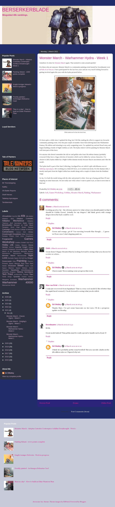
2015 (7, 360)
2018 (7, 350)
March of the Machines (11, 251)
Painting (87, 193)
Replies (51, 223)
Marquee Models (27, 251)
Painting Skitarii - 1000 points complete (21, 73)
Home (75, 403)
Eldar (23, 234)
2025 (7, 300)
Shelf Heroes (7, 195)
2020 (7, 343)
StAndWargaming (27, 270)
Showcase (12, 266)
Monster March (60, 63)
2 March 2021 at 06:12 (59, 248)
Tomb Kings (7, 276)
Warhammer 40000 (17, 282)
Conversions (8, 232)
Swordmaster (51, 325)
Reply (48, 218)
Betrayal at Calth (21, 225)
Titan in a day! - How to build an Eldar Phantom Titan (22, 111)
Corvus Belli (21, 232)
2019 (7, 347)
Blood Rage (15, 227)
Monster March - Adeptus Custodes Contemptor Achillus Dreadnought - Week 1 (22, 63)
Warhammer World (8, 285)
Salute (4, 266)
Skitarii (20, 265)
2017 (7, 353)
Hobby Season (21, 245)
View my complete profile (11, 376)
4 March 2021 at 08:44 (73, 304)
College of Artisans (26, 229)
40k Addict (29, 216)
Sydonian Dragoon (9, 272)
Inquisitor (5, 249)
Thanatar (25, 274)
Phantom (30, 261)
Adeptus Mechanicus (13, 221)
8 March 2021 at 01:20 (73, 346)
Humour (11, 247)
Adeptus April (8, 218)
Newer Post (44, 403)
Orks (14, 261)
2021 (7, 310)
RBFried (66, 502)
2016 (7, 357)
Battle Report (28, 223)
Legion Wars (28, 249)
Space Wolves (21, 268)
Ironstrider (19, 249)
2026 (7, 297)
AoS (46, 193)
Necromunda (21, 255)
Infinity (31, 247)
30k (19, 216)
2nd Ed (14, 216)
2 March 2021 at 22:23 (66, 285)
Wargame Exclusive (9, 279)
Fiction (11, 236)
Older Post (106, 403)
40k (23, 215)
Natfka (4, 187)
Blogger (83, 502)
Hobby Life (7, 245)
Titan (31, 274)
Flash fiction (20, 236)
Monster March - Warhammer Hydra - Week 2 (15, 329)
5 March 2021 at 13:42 (65, 325)
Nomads (11, 258)
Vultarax (30, 276)
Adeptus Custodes (25, 218)
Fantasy (5, 236)
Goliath (23, 242)
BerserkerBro (7, 225)
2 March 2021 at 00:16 (60, 207)
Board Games (27, 227)
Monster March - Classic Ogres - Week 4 (15, 317)
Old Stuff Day (23, 258)
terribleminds (18, 274)
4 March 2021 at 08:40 (73, 268)
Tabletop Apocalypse (46, 169)
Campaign (6, 229)
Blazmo (49, 207)
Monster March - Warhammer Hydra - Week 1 (15, 336)
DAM (48, 248)
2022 (7, 307)
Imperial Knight (21, 247)
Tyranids (16, 277)
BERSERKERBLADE (25, 9)
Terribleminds (7, 202)
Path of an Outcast (47, 70)
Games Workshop (56, 193)
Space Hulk (29, 266)
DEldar (30, 232)
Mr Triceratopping (8, 183)
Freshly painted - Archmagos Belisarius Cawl (21, 99)
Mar (8, 313)
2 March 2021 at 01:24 (73, 228)
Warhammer (96, 193)
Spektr (31, 268)
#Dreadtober (7, 216)
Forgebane (29, 236)
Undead (24, 276)
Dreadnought (7, 234)
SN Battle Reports (9, 191)
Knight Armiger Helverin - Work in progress (22, 85)
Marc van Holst (51, 285)
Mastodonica (6, 253)
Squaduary (15, 270)
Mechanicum (28, 253)
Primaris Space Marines (11, 263)
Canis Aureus (15, 229)
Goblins (67, 193)
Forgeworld (7, 239)
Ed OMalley (56, 228)
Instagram (11, 249)
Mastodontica (17, 253)
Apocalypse (17, 223)
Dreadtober (17, 234)
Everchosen (29, 234)
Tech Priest (7, 274)
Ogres (16, 258)
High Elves (29, 242)
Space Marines (8, 268)
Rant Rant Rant (27, 263)
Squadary (5, 270)
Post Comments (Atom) (80, 412)
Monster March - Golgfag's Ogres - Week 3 (16, 322)
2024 (7, 304)
